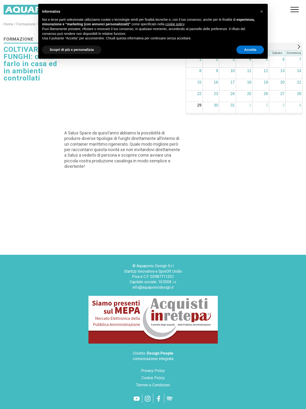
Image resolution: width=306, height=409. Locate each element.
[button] (261, 11)
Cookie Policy (153, 378)
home (8, 24)
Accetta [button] (250, 50)
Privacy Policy (153, 370)
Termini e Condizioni (153, 385)
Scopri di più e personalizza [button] (72, 50)
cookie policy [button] (174, 24)
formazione (25, 24)
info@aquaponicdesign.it (153, 287)
